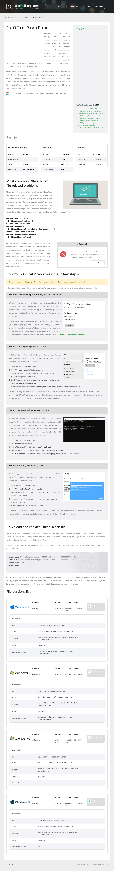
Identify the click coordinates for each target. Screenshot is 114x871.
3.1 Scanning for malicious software (91, 116)
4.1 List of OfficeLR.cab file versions (91, 127)
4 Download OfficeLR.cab (86, 125)
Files (88, 6)
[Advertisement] (24, 45)
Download (98, 607)
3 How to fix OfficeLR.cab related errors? (91, 113)
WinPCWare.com (11, 18)
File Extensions (75, 6)
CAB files (25, 18)
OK (98, 262)
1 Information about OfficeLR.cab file (90, 109)
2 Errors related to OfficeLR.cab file (89, 111)
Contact (10, 864)
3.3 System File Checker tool (89, 120)
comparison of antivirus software (71, 334)
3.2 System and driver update (90, 118)
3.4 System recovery (87, 123)
